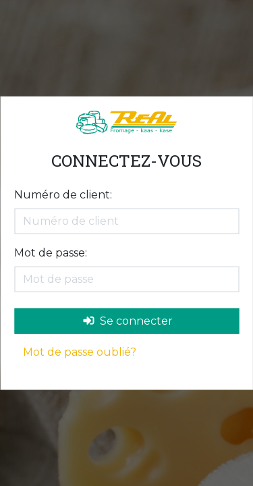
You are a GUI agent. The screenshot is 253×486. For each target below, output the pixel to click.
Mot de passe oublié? (79, 351)
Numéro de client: (63, 194)
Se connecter (128, 320)
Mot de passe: (50, 252)
